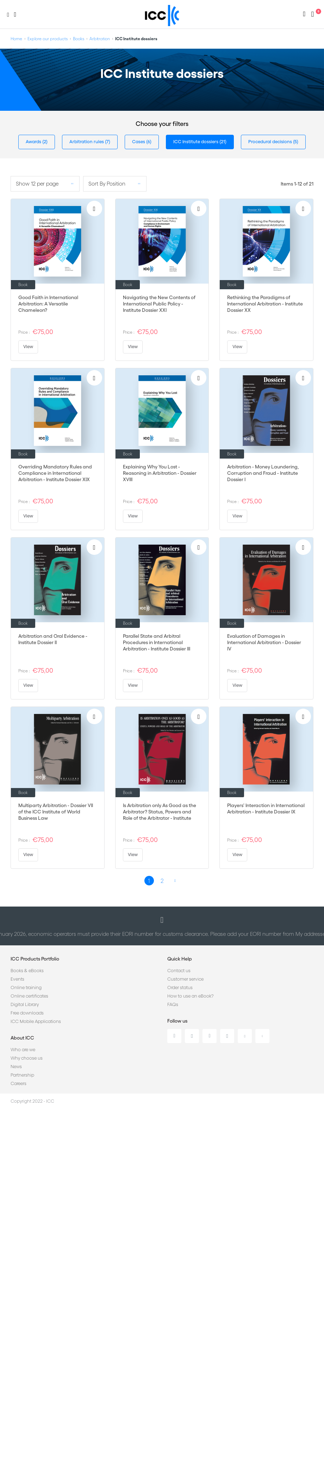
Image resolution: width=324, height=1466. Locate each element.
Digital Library (25, 1004)
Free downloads (27, 1013)
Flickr (262, 1036)
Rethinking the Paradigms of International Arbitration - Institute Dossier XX (265, 304)
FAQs (172, 1004)
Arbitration (99, 38)
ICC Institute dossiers (196, 141)
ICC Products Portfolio (35, 959)
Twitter (192, 1036)
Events (17, 979)
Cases (139, 141)
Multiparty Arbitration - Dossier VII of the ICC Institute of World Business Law (55, 811)
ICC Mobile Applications (36, 1021)
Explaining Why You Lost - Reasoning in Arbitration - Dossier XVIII (160, 473)
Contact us (179, 970)
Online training (26, 987)
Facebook (209, 1036)
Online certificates (29, 996)
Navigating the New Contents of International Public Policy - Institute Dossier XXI (159, 304)
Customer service (185, 979)
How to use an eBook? (190, 996)
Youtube (245, 1036)
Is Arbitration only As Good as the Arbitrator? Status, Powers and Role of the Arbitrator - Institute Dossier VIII (159, 812)
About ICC (22, 1038)
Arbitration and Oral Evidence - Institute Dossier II (52, 639)
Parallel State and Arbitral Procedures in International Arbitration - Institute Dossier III (156, 642)
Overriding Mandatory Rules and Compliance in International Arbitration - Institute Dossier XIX (55, 473)
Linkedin (174, 1036)
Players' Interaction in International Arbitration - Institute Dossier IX (266, 808)
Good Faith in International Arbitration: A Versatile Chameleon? (48, 304)
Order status (180, 987)
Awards (34, 141)
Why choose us (27, 1058)
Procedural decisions (270, 141)
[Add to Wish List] (94, 208)
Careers (18, 1083)
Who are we (23, 1049)
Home (16, 38)
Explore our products (47, 38)
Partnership (22, 1075)
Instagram (227, 1036)
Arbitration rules (87, 141)
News (16, 1066)
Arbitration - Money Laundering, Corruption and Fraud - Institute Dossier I (263, 473)
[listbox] (45, 184)
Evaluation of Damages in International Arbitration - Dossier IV (264, 642)
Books (78, 38)
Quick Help (179, 959)
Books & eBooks (27, 970)
